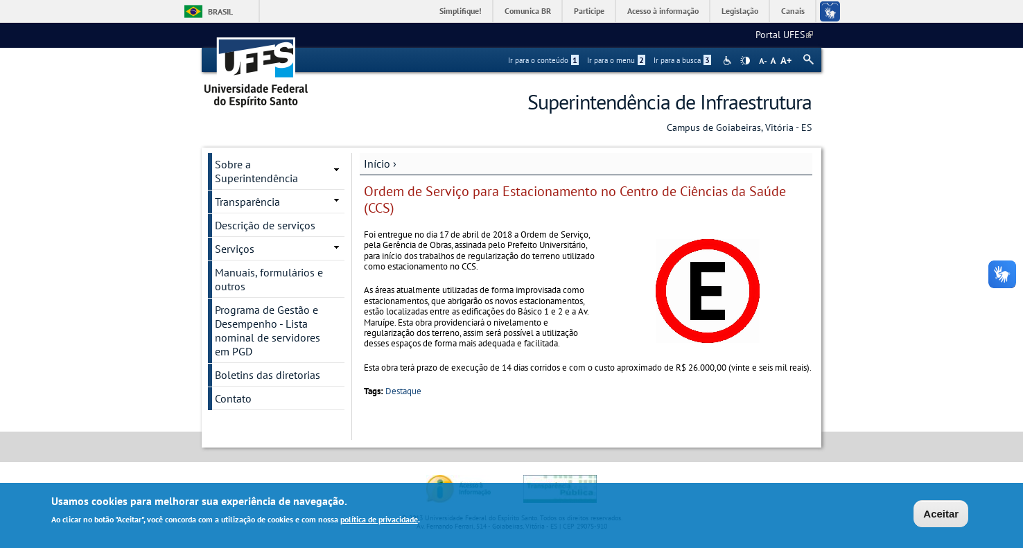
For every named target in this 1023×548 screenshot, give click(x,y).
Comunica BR (528, 11)
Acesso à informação (663, 11)
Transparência (247, 202)
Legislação (740, 11)
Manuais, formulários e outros (269, 279)
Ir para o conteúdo (543, 60)
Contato (233, 398)
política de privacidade (379, 520)
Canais (793, 11)
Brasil (220, 11)
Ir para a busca (682, 60)
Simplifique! (460, 11)
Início (377, 163)
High (745, 61)
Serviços (234, 249)
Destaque (403, 391)
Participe (589, 11)
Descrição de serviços (265, 225)
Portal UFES (784, 34)
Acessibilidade (729, 60)
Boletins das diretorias (267, 375)
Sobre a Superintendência (256, 171)
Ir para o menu (616, 60)
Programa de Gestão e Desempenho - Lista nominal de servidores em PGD (267, 330)
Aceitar (941, 514)
